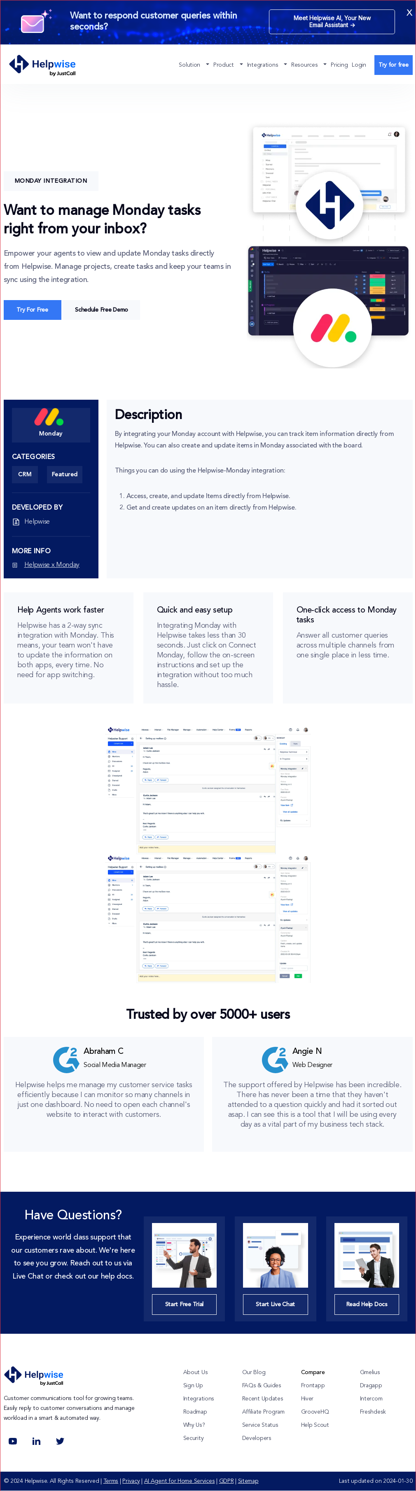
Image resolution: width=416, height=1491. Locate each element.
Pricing (339, 65)
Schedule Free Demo (101, 310)
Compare (313, 1372)
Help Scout (315, 1425)
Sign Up (193, 1385)
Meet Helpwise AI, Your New (332, 21)
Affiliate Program (263, 1412)
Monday (49, 422)
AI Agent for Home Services (179, 1481)
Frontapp (313, 1385)
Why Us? (194, 1425)
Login (359, 65)
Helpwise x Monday (52, 565)
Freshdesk (373, 1412)
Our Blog (254, 1372)
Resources (305, 65)
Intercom (371, 1399)
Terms (111, 1481)
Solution (190, 65)
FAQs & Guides (261, 1385)
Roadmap (195, 1412)
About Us (195, 1372)
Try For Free (32, 310)
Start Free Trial (184, 1304)
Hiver (307, 1399)
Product (224, 65)
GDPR (226, 1481)
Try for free (394, 65)
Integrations (263, 65)
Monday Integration (51, 181)
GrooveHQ (315, 1412)
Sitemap (248, 1481)
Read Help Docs (367, 1304)
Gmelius (370, 1372)
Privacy (131, 1481)
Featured (64, 475)
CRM (25, 475)
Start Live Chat (275, 1304)
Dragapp (371, 1385)
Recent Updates (262, 1399)
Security (193, 1438)
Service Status (260, 1425)
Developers (256, 1438)
